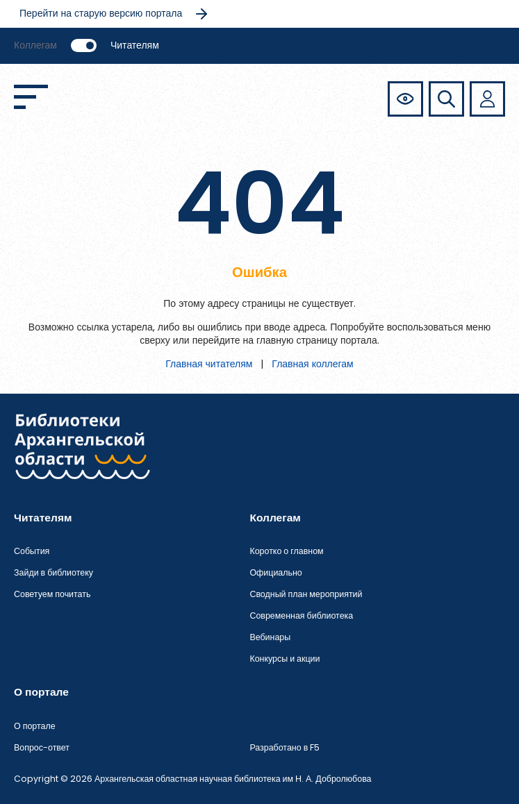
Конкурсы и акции (284, 658)
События (31, 551)
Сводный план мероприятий (305, 594)
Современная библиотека (301, 615)
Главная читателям (208, 364)
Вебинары (269, 637)
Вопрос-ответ (41, 747)
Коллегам (35, 45)
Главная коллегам (312, 364)
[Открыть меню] (31, 97)
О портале (35, 726)
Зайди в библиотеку (53, 572)
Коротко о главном (286, 551)
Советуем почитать (52, 594)
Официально (275, 572)
